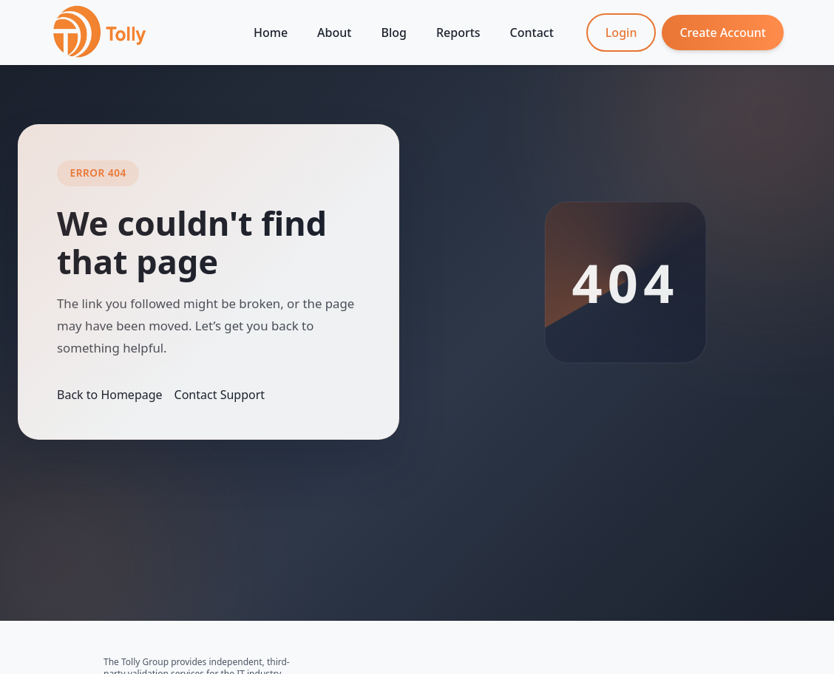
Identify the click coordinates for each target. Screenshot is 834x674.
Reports (458, 32)
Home (271, 32)
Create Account (722, 32)
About (334, 32)
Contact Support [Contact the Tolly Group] (219, 395)
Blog (393, 32)
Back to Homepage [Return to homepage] (110, 395)
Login (621, 32)
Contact (532, 32)
